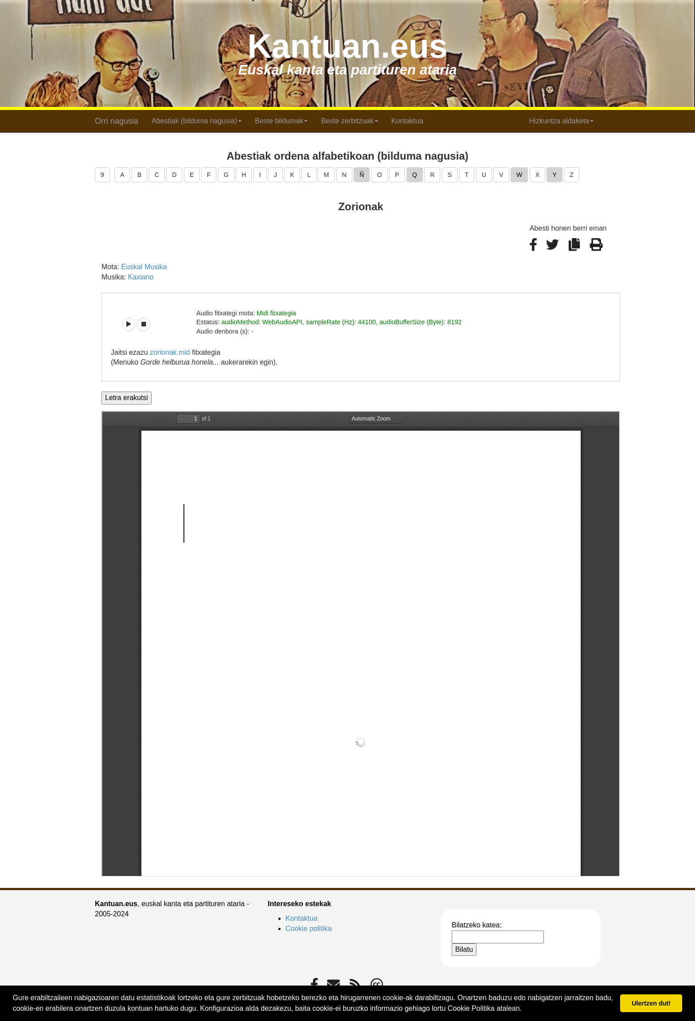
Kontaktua (407, 121)
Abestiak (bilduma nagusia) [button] (197, 121)
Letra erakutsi (126, 397)
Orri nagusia (116, 121)
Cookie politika (308, 928)
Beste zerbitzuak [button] (349, 121)
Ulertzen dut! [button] (651, 1003)
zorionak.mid (170, 352)
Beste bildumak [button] (281, 121)
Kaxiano (141, 277)
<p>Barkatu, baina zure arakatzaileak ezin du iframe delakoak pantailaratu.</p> (361, 644)
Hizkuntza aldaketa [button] (561, 121)
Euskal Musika (144, 267)
